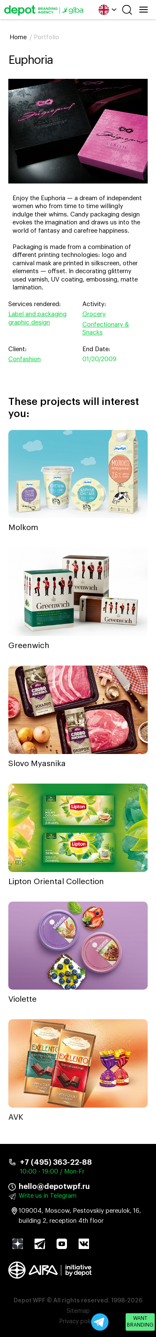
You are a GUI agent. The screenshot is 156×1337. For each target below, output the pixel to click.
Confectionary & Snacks (105, 329)
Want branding (140, 1321)
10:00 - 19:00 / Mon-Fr (52, 1172)
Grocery (94, 314)
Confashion (24, 359)
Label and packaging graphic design (37, 318)
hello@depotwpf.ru (54, 1186)
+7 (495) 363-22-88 (56, 1162)
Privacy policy (78, 1321)
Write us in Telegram (48, 1196)
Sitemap (78, 1311)
